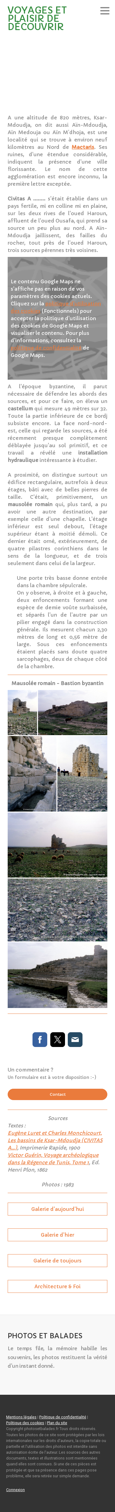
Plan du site (57, 1423)
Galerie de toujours (57, 1261)
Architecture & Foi (57, 1286)
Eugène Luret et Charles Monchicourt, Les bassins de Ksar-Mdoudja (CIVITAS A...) (55, 1140)
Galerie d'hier (57, 1235)
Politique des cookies (25, 1423)
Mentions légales (21, 1417)
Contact (58, 1094)
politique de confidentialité (46, 348)
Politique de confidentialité (62, 1417)
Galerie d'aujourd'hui (57, 1209)
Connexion (15, 1489)
